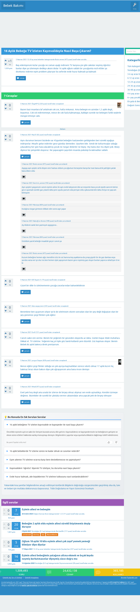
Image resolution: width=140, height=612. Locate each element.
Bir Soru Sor (77, 7)
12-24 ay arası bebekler (35, 59)
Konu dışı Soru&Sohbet (93, 7)
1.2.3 (61, 514)
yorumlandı (63, 164)
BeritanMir (60, 531)
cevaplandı (60, 104)
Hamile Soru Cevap (112, 7)
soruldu (84, 59)
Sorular (30, 7)
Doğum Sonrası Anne (41, 514)
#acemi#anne (52, 535)
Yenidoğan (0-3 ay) (38, 531)
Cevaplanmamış (41, 7)
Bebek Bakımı (13, 5)
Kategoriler (55, 7)
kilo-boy (36, 535)
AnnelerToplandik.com (129, 578)
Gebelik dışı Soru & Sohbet (12, 578)
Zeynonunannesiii (65, 563)
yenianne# (27, 535)
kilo (43, 535)
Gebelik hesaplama (31, 578)
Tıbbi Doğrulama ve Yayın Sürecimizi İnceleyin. (72, 488)
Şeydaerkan (65, 549)
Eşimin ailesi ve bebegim (36, 509)
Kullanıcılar (66, 7)
